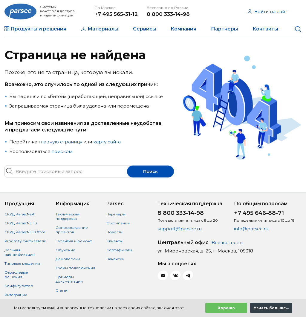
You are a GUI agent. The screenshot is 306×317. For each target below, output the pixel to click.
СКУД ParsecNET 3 (20, 223)
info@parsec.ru (251, 229)
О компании (118, 223)
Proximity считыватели (25, 241)
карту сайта (107, 142)
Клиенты (114, 241)
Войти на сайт (267, 11)
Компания (183, 29)
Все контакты (228, 242)
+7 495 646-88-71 (259, 212)
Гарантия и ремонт (74, 241)
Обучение (65, 250)
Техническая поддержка (67, 216)
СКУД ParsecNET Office (24, 232)
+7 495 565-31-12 (116, 14)
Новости (114, 232)
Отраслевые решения (16, 274)
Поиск (150, 171)
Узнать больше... (271, 308)
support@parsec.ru (179, 229)
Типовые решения (22, 263)
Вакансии (115, 259)
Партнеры (224, 29)
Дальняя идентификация (19, 252)
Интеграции (15, 295)
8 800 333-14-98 (168, 14)
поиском (61, 151)
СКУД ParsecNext (19, 214)
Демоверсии (68, 259)
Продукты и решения (38, 29)
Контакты (265, 29)
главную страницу (60, 142)
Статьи (62, 290)
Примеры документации (69, 279)
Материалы (103, 29)
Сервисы (144, 29)
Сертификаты (119, 250)
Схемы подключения (75, 268)
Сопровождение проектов (72, 229)
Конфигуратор (18, 286)
